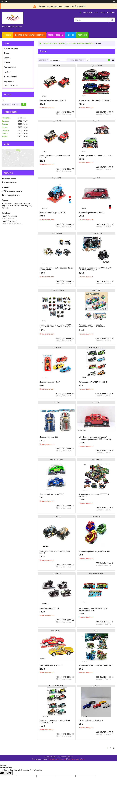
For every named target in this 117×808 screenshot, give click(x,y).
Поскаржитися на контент (57, 759)
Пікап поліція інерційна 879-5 (91, 721)
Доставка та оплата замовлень (30, 35)
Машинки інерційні (85, 43)
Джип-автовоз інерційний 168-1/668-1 (94, 100)
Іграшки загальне (11, 48)
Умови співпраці (55, 35)
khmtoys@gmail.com (12, 195)
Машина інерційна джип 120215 (52, 213)
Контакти (82, 35)
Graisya (7, 62)
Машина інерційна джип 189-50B (53, 100)
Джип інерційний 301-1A (49, 608)
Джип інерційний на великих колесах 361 (96, 156)
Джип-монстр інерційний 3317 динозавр (95, 665)
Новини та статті (11, 86)
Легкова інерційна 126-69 (50, 382)
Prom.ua (70, 757)
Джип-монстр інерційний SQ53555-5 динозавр (94, 495)
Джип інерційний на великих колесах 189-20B (55, 157)
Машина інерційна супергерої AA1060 (94, 551)
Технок (7, 53)
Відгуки (7, 72)
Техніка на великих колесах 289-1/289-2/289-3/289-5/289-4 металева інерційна (56, 326)
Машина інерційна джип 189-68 (91, 213)
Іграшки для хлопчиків (68, 43)
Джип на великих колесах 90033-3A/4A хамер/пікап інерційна (95, 269)
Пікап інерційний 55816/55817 (52, 494)
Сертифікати (9, 81)
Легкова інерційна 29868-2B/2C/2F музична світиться (93, 609)
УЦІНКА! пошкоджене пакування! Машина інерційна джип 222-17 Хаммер (95, 438)
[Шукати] (112, 20)
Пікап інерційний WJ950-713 (51, 665)
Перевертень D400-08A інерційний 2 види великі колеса (56, 269)
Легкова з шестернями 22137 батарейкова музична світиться (92, 326)
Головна (7, 35)
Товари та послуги (50, 43)
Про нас (70, 35)
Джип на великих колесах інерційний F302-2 (55, 552)
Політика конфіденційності (76, 759)
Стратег (7, 58)
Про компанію (10, 67)
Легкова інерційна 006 (49, 437)
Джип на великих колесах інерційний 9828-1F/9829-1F (55, 722)
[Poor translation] (9, 773)
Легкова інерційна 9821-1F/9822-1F (93, 382)
